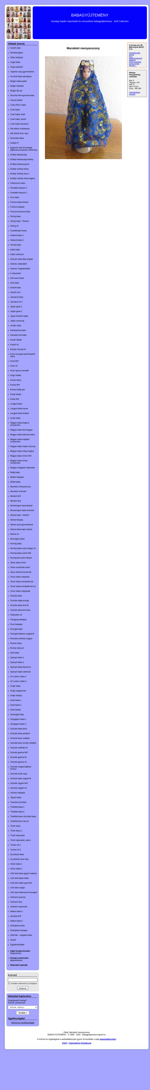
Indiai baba (15, 249)
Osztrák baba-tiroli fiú (19, 605)
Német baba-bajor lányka (21, 529)
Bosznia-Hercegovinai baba (22, 95)
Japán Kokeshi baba (19, 316)
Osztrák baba (16, 596)
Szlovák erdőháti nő (18, 748)
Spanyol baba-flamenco (20, 667)
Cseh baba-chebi (17, 114)
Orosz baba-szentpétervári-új (23, 586)
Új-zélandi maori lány (19, 859)
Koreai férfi (15, 385)
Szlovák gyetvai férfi (19, 752)
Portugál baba (16, 629)
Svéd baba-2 (15, 705)
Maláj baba (15, 472)
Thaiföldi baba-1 (17, 807)
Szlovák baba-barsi (18, 729)
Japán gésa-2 (16, 311)
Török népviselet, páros (20, 840)
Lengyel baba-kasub (19, 408)
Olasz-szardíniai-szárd (20, 567)
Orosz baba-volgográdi (20, 591)
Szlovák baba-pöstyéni (20, 733)
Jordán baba (15, 325)
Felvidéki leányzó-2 (18, 193)
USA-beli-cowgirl (17, 888)
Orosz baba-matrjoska (20, 577)
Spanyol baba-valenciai (20, 672)
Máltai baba (15, 482)
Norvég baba (16, 543)
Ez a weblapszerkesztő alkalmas (135, 58)
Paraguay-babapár (18, 619)
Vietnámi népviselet (18, 907)
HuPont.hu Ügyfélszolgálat (22, 1023)
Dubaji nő (14, 143)
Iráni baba (14, 283)
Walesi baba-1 (16, 911)
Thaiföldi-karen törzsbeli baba (23, 816)
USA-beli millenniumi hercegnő (23, 892)
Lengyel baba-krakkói (19, 413)
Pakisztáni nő (16, 615)
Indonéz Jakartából (18, 264)
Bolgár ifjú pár (16, 91)
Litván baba (15, 418)
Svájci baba (15, 686)
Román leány (16, 643)
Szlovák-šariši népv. (19, 774)
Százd (13, 940)
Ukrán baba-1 (16, 864)
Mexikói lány (15, 501)
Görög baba (15, 216)
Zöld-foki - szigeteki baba (21, 935)
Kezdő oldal (15, 48)
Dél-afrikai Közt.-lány (19, 133)
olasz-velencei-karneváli (20, 572)
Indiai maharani (17, 254)
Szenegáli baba (17, 714)
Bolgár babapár (17, 86)
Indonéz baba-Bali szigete (21, 259)
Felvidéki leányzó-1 (18, 188)
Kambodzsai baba (18, 330)
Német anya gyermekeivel (21, 524)
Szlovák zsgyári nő (18, 788)
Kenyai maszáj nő (18, 349)
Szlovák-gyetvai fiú (18, 757)
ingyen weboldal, (135, 62)
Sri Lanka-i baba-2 (18, 681)
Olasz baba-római (18, 562)
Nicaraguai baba (17, 539)
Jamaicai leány (16, 297)
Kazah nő (14, 344)
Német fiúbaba (16, 520)
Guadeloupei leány (18, 230)
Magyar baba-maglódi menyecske (19, 440)
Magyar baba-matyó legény (22, 451)
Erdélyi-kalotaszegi (18, 155)
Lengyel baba (16, 404)
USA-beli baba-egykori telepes (23, 873)
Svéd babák (15, 710)
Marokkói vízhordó (18, 491)
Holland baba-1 (17, 235)
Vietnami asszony (18, 897)
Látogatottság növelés (134, 93)
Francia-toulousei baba (20, 212)
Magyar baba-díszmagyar (21, 430)
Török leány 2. (16, 831)
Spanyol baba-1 (17, 657)
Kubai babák (15, 394)
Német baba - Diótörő (19, 515)
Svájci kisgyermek (18, 691)
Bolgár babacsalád (18, 81)
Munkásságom (16, 53)
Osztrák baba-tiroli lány (20, 610)
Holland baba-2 (17, 240)
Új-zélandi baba (17, 854)
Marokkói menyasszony (20, 486)
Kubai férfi (14, 399)
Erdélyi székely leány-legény (22, 178)
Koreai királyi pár (17, 389)
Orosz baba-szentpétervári (21, 581)
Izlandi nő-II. (15, 292)
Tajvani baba (15, 797)
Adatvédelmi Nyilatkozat (80, 1043)
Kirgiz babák (15, 375)
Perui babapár (16, 624)
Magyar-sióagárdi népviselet (22, 468)
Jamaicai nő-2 (16, 302)
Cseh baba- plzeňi (18, 119)
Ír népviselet (15, 273)
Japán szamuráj (17, 321)
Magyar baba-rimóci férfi (20, 456)
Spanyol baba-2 (17, 662)
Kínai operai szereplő (19, 370)
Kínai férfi (14, 361)
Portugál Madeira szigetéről (22, 634)
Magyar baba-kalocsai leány (22, 434)
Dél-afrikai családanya (20, 129)
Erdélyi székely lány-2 (19, 174)
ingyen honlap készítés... (134, 64)
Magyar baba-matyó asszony (22, 446)
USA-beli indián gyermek (21, 883)
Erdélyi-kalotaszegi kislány (21, 159)
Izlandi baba (15, 287)
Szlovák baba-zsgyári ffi (20, 778)
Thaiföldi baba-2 (17, 812)
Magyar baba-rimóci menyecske (19, 461)
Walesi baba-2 (16, 921)
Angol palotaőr (16, 67)
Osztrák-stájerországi (19, 600)
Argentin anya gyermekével (22, 72)
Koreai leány (15, 380)
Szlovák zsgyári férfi (19, 783)
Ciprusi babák (16, 100)
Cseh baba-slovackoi (19, 124)
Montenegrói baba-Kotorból (22, 510)
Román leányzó (17, 648)
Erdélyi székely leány (19, 169)
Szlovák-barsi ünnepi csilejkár (23, 743)
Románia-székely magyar (21, 638)
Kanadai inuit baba (18, 335)
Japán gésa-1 (16, 306)
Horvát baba (15, 245)
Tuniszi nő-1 (15, 845)
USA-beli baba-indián (19, 878)
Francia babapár (17, 207)
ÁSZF (64, 1043)
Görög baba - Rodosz (19, 221)
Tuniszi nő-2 (15, 850)
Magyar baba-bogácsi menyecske (19, 424)
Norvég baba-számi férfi (20, 553)
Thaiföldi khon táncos (19, 821)
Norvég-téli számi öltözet (21, 558)
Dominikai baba (17, 138)
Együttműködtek (17, 944)
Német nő (14, 534)
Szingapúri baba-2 (18, 724)
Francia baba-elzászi (19, 202)
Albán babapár (16, 57)
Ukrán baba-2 (16, 869)
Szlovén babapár (17, 793)
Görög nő (14, 226)
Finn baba (14, 197)
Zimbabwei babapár (18, 930)
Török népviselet (17, 835)
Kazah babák (16, 340)
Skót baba (14, 653)
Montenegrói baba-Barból (21, 505)
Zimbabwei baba (17, 926)
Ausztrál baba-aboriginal (20, 76)
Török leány (15, 826)
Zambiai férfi (15, 916)
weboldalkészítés (108, 1039)
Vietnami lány (16, 902)
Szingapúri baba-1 (18, 719)
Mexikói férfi (15, 496)
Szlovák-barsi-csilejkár (20, 738)
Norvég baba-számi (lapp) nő (23, 548)
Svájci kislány (16, 695)
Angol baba (15, 62)
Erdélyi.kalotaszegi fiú (19, 164)
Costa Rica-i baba (18, 105)
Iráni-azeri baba (17, 278)
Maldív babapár (17, 477)
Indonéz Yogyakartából (20, 268)
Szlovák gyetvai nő (18, 762)
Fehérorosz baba (17, 183)
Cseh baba (15, 110)
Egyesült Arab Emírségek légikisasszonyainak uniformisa (23, 149)
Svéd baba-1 (15, 700)
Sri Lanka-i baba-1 (18, 676)
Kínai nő (13, 366)
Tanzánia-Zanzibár (18, 802)
